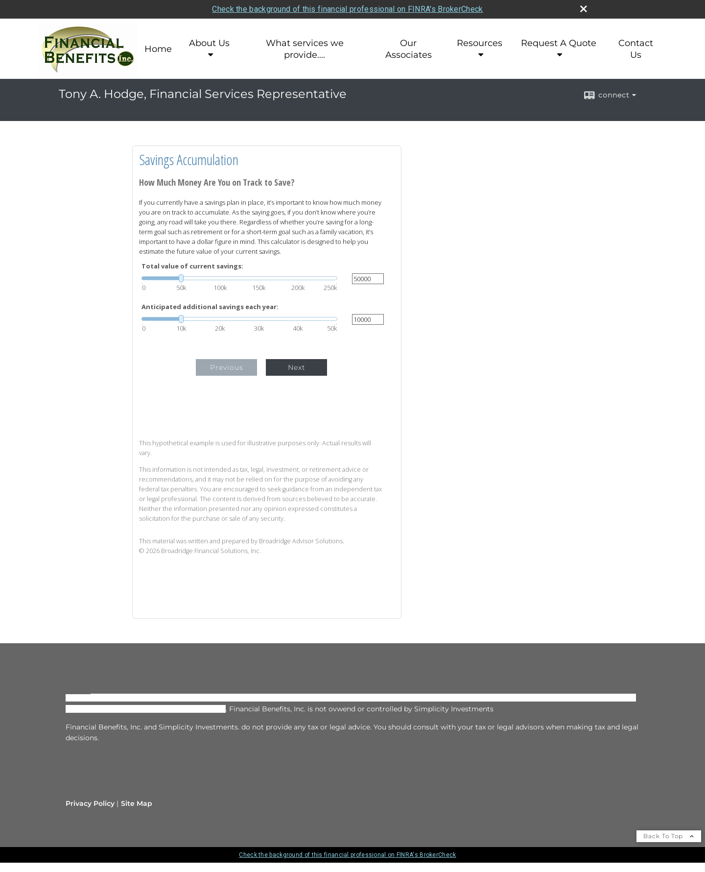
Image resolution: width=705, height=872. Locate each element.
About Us (209, 43)
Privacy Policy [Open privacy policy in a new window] (90, 803)
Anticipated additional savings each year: (210, 307)
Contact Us (635, 49)
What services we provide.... (305, 49)
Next (297, 367)
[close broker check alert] (584, 9)
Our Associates (408, 49)
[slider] (239, 278)
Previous (226, 367)
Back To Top (668, 836)
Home (158, 49)
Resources (479, 43)
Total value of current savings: (192, 266)
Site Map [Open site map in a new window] (136, 803)
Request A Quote (558, 43)
